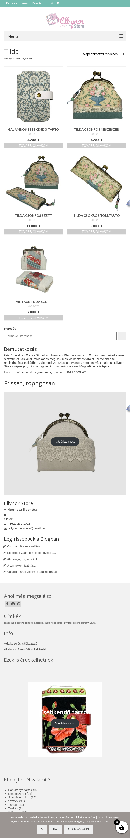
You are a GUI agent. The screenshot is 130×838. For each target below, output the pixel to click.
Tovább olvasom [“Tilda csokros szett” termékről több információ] (33, 231)
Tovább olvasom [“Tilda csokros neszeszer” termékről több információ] (96, 145)
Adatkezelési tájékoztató (20, 643)
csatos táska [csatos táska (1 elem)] (10, 622)
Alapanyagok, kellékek (22, 559)
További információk (78, 829)
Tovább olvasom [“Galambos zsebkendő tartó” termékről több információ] (33, 145)
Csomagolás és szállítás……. (27, 546)
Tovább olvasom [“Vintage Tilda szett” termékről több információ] (33, 318)
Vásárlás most (65, 441)
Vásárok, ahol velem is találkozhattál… (33, 571)
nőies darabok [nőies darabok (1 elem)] (58, 622)
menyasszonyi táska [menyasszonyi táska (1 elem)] (40, 622)
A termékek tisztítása (21, 565)
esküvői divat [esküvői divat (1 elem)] (23, 622)
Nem (55, 829)
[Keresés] (122, 336)
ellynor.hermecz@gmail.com (25, 528)
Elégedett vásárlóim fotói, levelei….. (31, 552)
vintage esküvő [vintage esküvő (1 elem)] (72, 622)
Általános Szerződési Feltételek (25, 649)
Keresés (10, 328)
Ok (42, 829)
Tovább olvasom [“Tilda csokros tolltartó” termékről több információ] (96, 231)
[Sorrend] (103, 54)
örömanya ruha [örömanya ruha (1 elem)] (88, 622)
